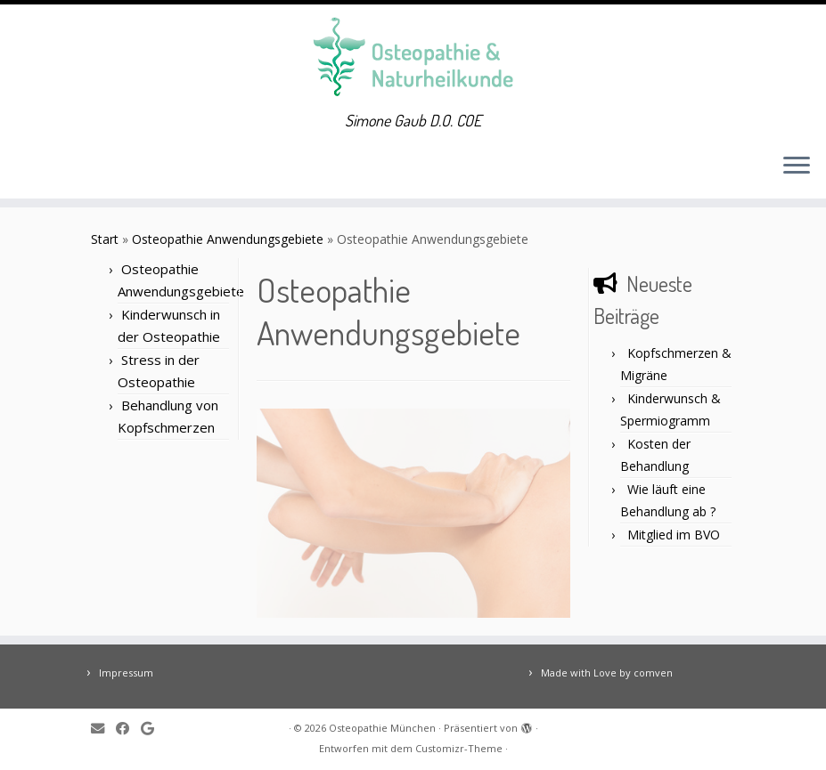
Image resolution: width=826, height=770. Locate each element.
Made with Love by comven (607, 672)
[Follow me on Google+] (153, 728)
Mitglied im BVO (673, 534)
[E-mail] (103, 728)
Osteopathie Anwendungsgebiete (227, 239)
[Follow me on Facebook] (128, 728)
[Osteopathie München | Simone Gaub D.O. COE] (413, 57)
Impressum (126, 672)
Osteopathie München (382, 727)
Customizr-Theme (459, 748)
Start (105, 239)
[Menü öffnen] (796, 166)
